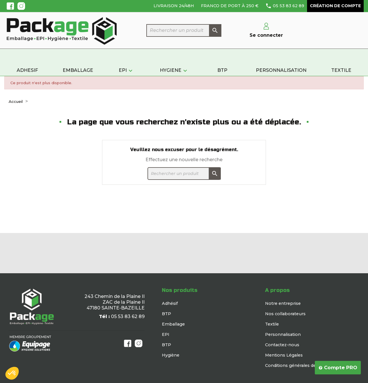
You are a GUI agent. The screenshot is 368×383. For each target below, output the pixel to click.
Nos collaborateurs (285, 313)
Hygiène (170, 355)
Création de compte (335, 5)
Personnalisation (283, 334)
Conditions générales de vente (297, 365)
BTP (166, 313)
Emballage (173, 324)
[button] (12, 373)
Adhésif (170, 303)
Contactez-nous (282, 344)
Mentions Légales (284, 355)
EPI (165, 334)
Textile (272, 324)
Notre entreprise (283, 303)
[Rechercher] (184, 30)
